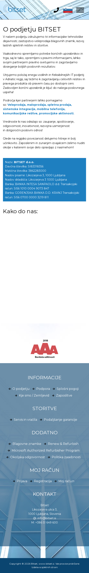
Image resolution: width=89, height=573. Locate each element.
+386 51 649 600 (46, 522)
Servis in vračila (25, 419)
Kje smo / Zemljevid (34, 395)
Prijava (22, 481)
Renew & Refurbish (63, 444)
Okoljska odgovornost (27, 457)
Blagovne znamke (26, 444)
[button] (67, 9)
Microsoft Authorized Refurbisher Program (46, 450)
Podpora (43, 389)
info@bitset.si (46, 518)
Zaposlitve (64, 395)
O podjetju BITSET (32, 29)
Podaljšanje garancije (60, 419)
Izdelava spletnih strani (45, 567)
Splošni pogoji (68, 389)
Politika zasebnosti (66, 457)
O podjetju (21, 389)
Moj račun (66, 481)
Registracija (43, 481)
